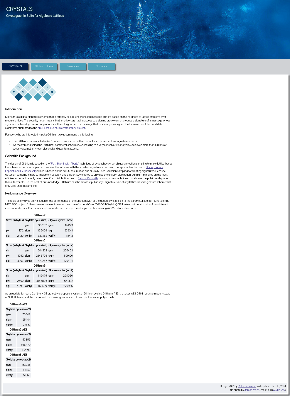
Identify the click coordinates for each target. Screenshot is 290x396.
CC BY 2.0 (279, 390)
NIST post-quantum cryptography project (61, 128)
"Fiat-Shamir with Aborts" (64, 163)
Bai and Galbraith (88, 178)
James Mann (252, 390)
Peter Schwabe (247, 386)
